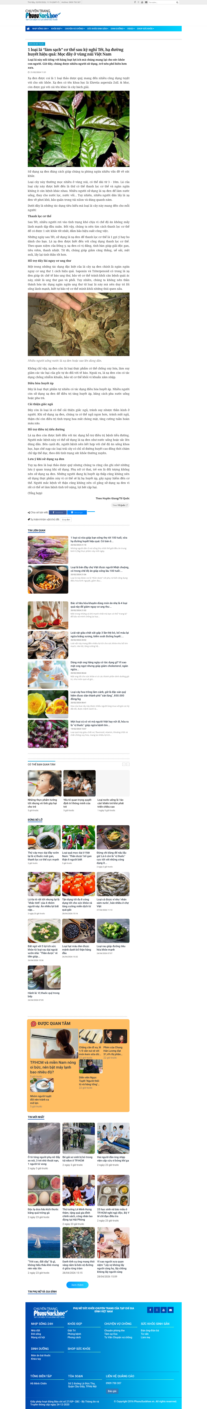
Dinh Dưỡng (118, 28)
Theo (120, 505)
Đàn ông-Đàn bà (150, 1329)
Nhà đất (35, 1329)
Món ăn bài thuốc (36, 44)
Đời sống (36, 1333)
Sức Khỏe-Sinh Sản (97, 28)
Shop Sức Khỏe (145, 28)
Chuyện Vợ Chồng (75, 28)
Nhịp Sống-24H (40, 28)
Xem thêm (78, 1285)
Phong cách (74, 1336)
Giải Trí (72, 1329)
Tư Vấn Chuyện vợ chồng (118, 1336)
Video (131, 28)
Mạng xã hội (38, 1336)
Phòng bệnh (74, 1333)
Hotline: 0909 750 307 (71, 2)
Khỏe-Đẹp (56, 28)
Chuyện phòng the (114, 1329)
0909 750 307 (113, 1382)
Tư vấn (145, 1333)
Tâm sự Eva (110, 1333)
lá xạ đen (66, 519)
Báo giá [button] (112, 1390)
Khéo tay (36, 1357)
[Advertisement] (125, 13)
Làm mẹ (145, 1336)
